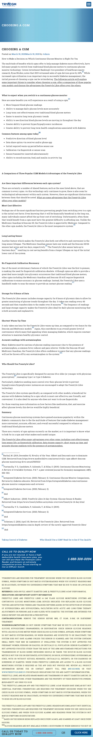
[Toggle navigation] (88, 4)
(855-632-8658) (74, 669)
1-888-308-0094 (79, 559)
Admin (46, 54)
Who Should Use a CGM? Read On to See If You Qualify (65, 539)
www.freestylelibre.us (14, 672)
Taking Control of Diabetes (14, 539)
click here (81, 732)
